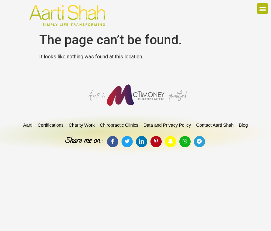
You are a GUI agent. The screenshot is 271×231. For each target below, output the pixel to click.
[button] (262, 8)
